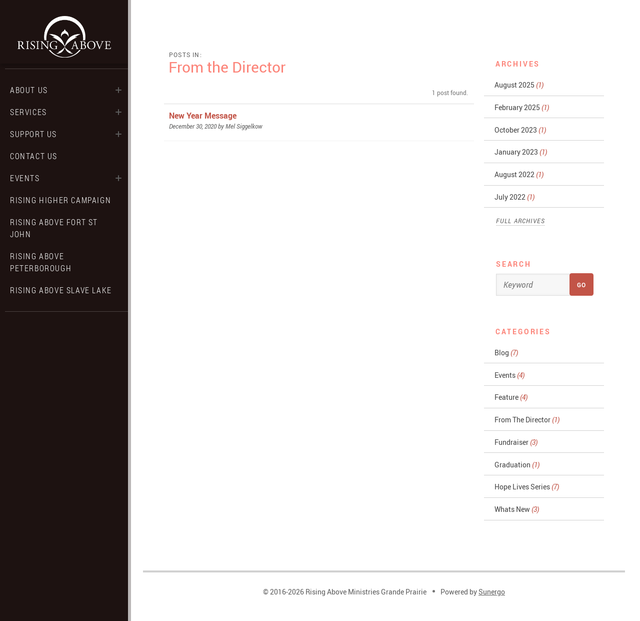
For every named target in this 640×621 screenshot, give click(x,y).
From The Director (527, 419)
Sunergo (491, 591)
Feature (511, 397)
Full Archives (521, 221)
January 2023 (520, 152)
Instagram (64, 327)
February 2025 (521, 107)
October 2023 (520, 130)
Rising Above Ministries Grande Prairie (64, 37)
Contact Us (34, 156)
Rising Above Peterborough (41, 262)
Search (514, 264)
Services (28, 112)
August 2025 (519, 85)
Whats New (516, 509)
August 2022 (519, 174)
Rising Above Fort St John (54, 228)
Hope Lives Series (526, 486)
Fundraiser (516, 442)
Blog (506, 352)
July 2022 (514, 197)
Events (25, 178)
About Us (29, 90)
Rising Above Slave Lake (61, 290)
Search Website (82, 327)
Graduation (517, 464)
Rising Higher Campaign (60, 200)
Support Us (33, 134)
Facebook (46, 327)
